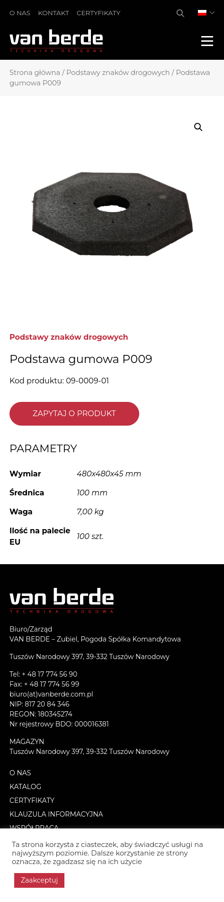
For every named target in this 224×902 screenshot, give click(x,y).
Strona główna (34, 72)
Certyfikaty (98, 13)
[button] (198, 127)
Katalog (25, 786)
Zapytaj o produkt (74, 413)
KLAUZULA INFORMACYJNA (56, 814)
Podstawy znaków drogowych (118, 72)
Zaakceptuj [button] (39, 880)
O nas (19, 13)
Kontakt (53, 13)
